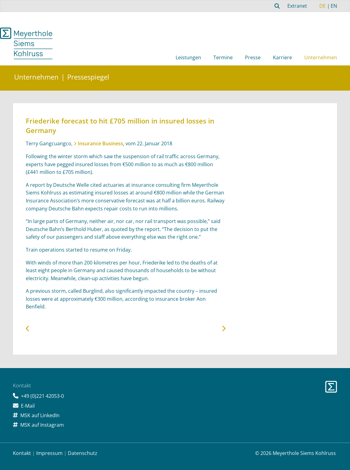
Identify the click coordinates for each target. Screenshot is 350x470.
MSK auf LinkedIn (40, 415)
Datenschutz (82, 453)
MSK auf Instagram (42, 424)
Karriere (282, 57)
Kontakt (22, 453)
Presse (253, 57)
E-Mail (28, 405)
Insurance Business (100, 143)
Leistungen (188, 57)
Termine (223, 57)
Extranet (297, 5)
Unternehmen (320, 57)
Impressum (49, 453)
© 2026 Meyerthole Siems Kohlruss (295, 453)
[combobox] (276, 6)
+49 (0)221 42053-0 (42, 396)
